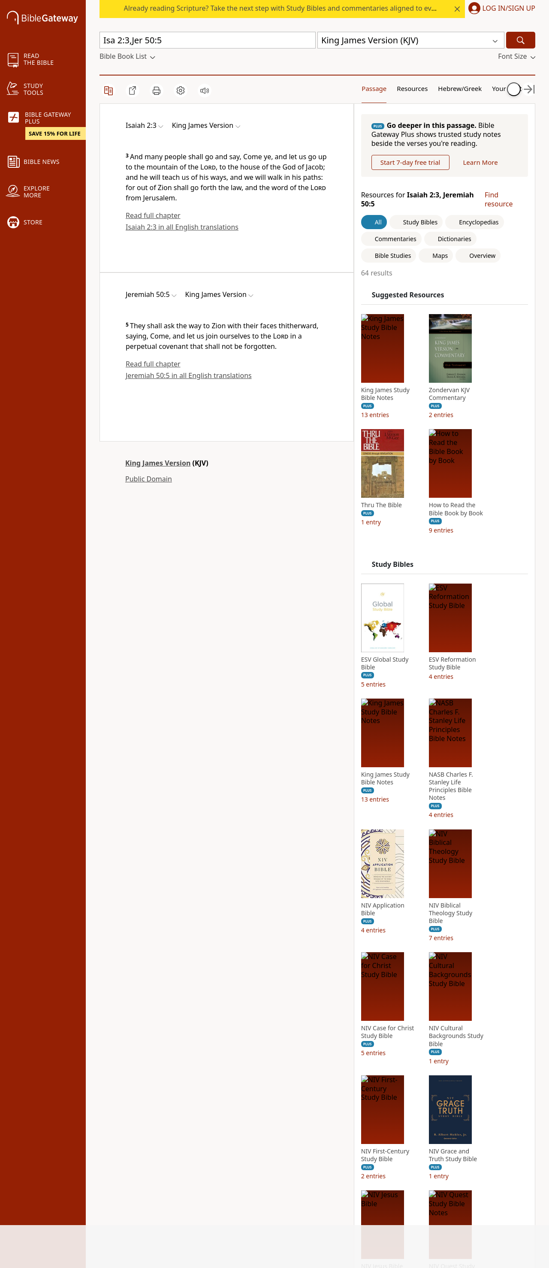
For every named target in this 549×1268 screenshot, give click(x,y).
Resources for (411, 260)
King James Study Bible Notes (395, 454)
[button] (500, 9)
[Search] (520, 40)
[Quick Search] (208, 40)
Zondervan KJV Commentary (459, 454)
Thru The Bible (391, 565)
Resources (387, 88)
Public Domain (148, 479)
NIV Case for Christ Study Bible (397, 1092)
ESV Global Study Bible (394, 723)
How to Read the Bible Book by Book (465, 569)
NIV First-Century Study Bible (395, 1215)
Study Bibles (402, 624)
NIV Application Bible (392, 969)
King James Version (157, 463)
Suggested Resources (417, 355)
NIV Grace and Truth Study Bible (462, 1215)
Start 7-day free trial (420, 201)
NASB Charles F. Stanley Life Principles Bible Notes (460, 846)
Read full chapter (153, 215)
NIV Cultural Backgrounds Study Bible (465, 1096)
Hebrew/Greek (437, 88)
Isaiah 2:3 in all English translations (182, 227)
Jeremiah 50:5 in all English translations (189, 375)
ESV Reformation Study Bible (462, 723)
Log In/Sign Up (509, 8)
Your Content (486, 88)
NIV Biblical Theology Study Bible (460, 973)
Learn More (406, 222)
